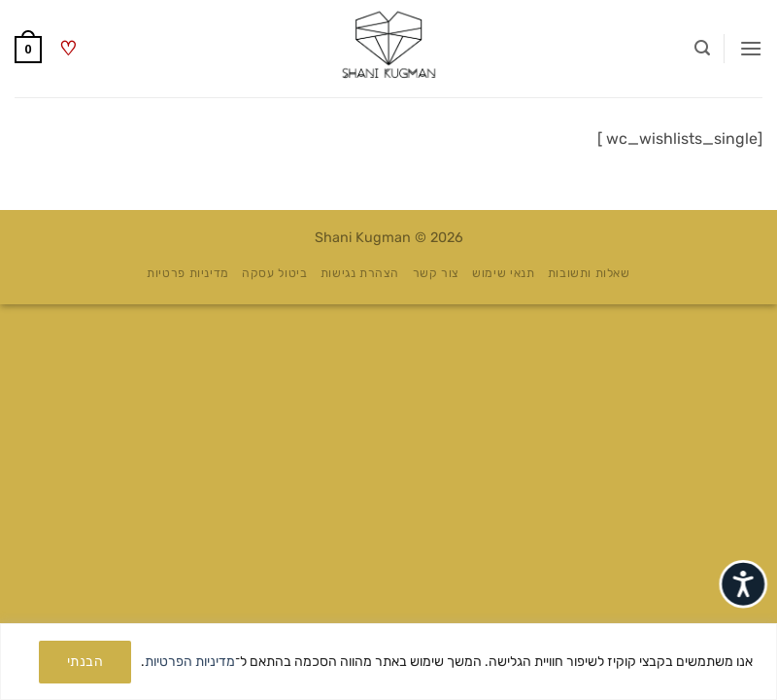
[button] (750, 48)
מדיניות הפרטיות (190, 661)
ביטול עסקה (274, 273)
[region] (388, 661)
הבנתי (85, 661)
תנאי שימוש (503, 273)
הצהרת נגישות (360, 273)
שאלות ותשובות (589, 273)
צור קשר (436, 273)
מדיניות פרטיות (188, 273)
